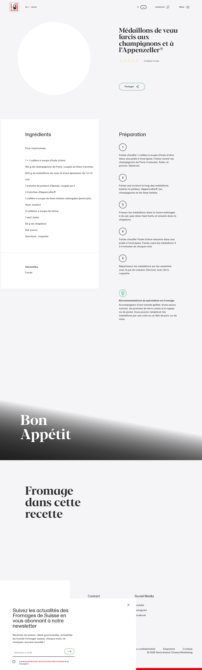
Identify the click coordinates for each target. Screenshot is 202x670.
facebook (140, 615)
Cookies (188, 649)
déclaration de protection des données (45, 661)
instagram (141, 610)
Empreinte (169, 649)
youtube (139, 605)
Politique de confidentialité (139, 649)
